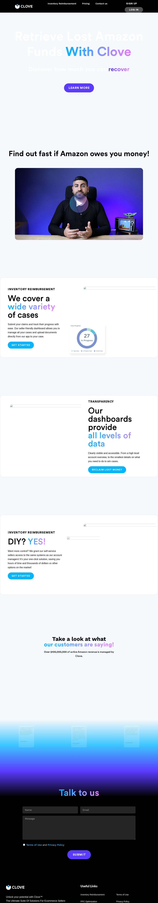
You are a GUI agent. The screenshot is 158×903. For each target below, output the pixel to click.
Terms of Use (34, 844)
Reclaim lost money (107, 470)
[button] (79, 204)
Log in (134, 10)
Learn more (79, 87)
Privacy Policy (56, 844)
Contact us (101, 3)
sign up (131, 3)
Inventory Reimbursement (62, 3)
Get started (21, 345)
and (45, 844)
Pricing (85, 3)
